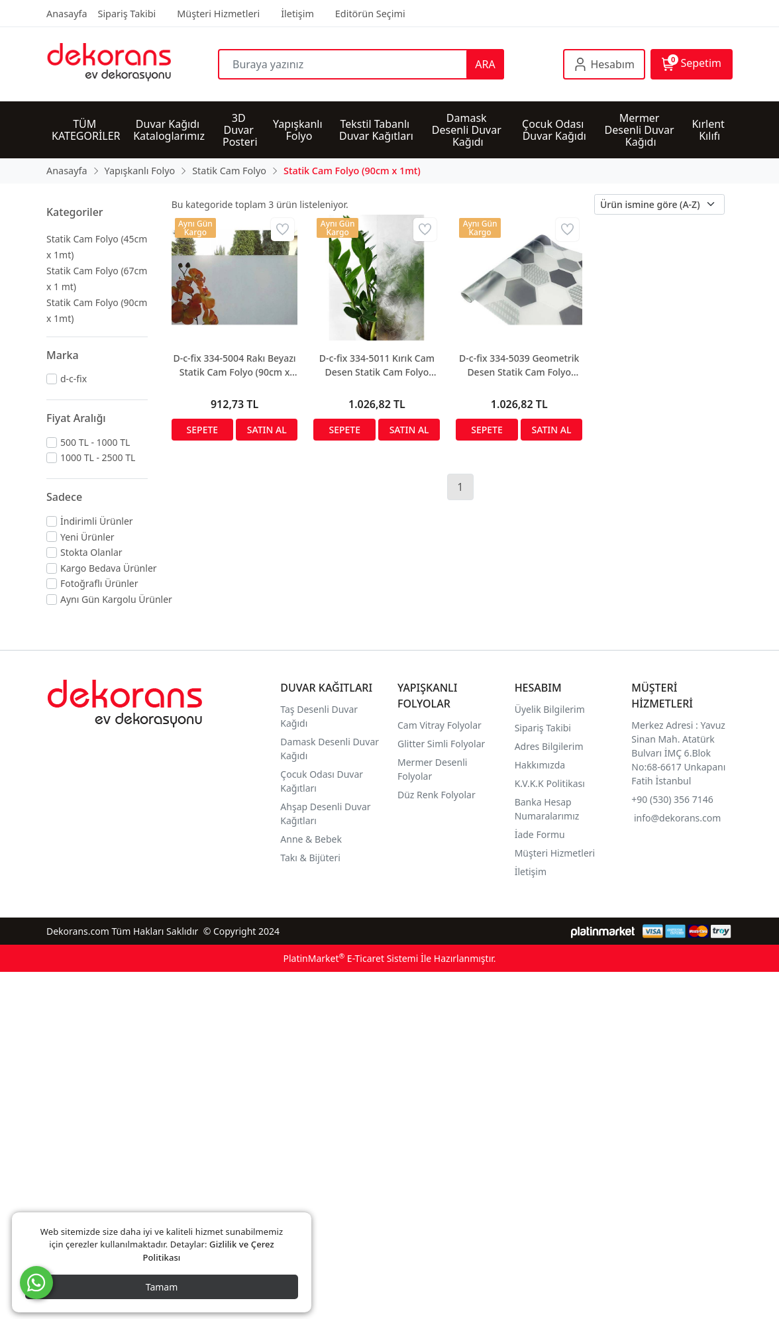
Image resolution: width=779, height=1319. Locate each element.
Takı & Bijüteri (310, 857)
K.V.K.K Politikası (551, 783)
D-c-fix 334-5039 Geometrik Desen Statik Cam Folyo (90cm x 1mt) (519, 365)
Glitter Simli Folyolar (441, 743)
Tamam (162, 1287)
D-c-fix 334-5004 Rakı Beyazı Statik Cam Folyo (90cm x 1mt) (234, 365)
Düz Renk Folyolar (436, 794)
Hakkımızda (540, 765)
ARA (485, 64)
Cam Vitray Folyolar (439, 725)
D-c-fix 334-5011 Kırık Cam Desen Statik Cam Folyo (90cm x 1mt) (377, 365)
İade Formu (540, 834)
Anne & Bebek (311, 839)
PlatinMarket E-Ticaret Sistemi (350, 958)
